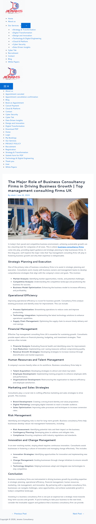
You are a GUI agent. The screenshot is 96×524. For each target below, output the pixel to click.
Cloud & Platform (19, 41)
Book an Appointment (15, 102)
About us (12, 21)
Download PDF (12, 129)
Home (10, 18)
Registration (11, 149)
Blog (10, 59)
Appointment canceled (15, 94)
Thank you (10, 161)
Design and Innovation (21, 35)
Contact (11, 56)
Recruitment (13, 53)
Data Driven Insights (20, 47)
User (8, 164)
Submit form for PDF (14, 155)
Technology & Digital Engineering (26, 38)
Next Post (78, 514)
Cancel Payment (12, 105)
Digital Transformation (21, 32)
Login (8, 134)
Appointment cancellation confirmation (22, 97)
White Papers (13, 61)
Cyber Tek (12, 50)
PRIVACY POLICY (13, 143)
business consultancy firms (71, 247)
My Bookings (11, 137)
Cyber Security (18, 44)
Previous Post (19, 514)
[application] (20, 25)
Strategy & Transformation (23, 29)
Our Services (14, 25)
